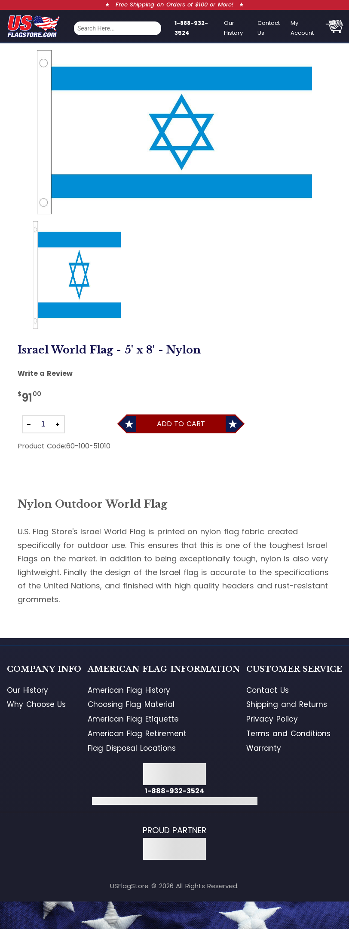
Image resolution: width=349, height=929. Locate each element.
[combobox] (117, 28)
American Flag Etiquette (133, 719)
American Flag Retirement (137, 733)
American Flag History (129, 690)
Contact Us (268, 28)
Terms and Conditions (288, 733)
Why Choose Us (36, 704)
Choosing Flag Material (131, 704)
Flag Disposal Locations (131, 748)
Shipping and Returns (286, 704)
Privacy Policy (272, 719)
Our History (233, 28)
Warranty (263, 748)
